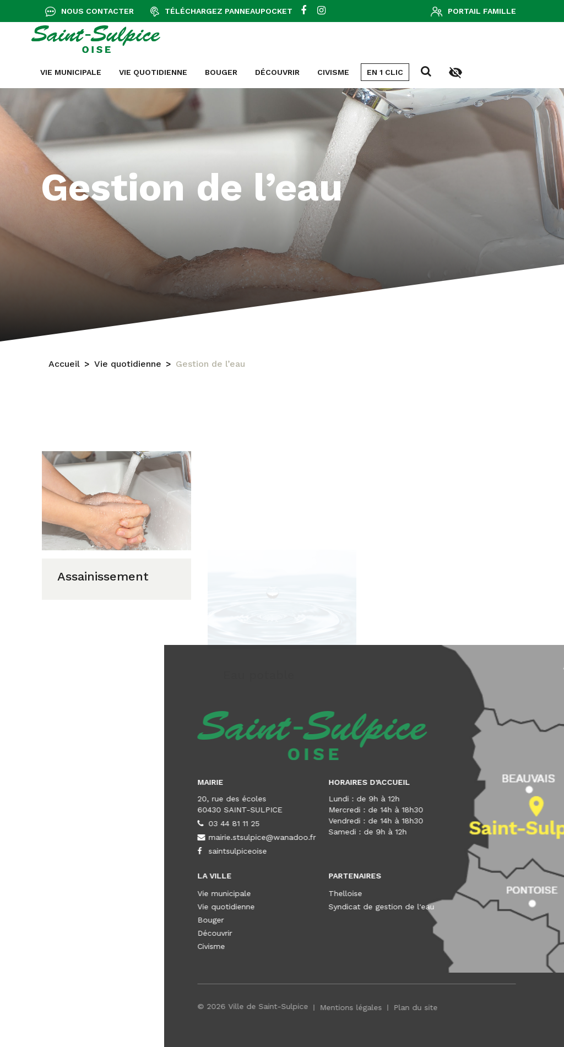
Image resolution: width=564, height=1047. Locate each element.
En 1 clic (150, 72)
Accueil (64, 367)
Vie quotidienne (127, 367)
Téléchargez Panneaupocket (228, 11)
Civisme (99, 72)
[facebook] (303, 11)
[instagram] (321, 11)
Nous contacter (97, 11)
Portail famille (482, 11)
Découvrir (42, 72)
